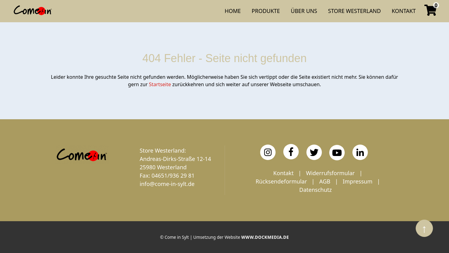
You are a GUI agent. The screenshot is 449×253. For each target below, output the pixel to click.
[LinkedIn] (360, 152)
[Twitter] (314, 152)
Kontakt (283, 173)
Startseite (160, 84)
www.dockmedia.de (265, 237)
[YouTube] (337, 152)
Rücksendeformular (281, 181)
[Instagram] (268, 152)
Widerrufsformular (330, 173)
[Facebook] (291, 151)
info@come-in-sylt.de (167, 184)
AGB (325, 181)
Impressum (357, 181)
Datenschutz (315, 189)
